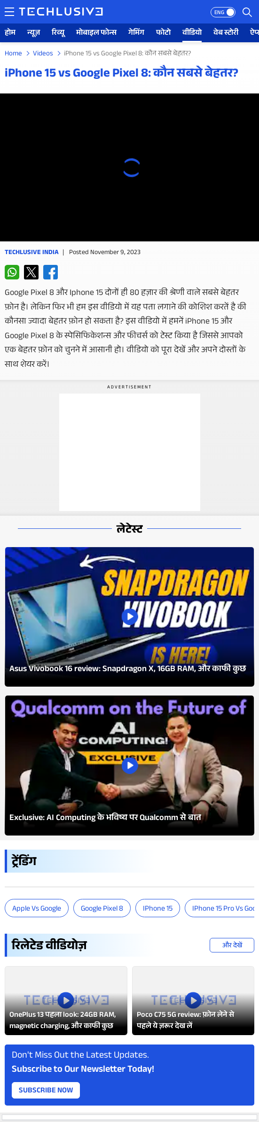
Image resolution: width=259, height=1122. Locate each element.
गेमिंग (136, 33)
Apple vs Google (36, 909)
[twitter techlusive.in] (31, 272)
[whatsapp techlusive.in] (12, 272)
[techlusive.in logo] (61, 13)
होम (10, 33)
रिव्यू (58, 33)
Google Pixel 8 (102, 909)
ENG (219, 13)
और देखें (232, 946)
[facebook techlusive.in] (50, 272)
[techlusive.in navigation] (9, 12)
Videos (43, 54)
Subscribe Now (46, 1091)
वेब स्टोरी (225, 33)
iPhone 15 (158, 909)
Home (13, 54)
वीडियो (192, 33)
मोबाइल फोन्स (96, 33)
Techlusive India (32, 253)
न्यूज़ (33, 33)
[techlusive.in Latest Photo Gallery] (129, 617)
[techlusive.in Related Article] (66, 1000)
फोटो (163, 33)
